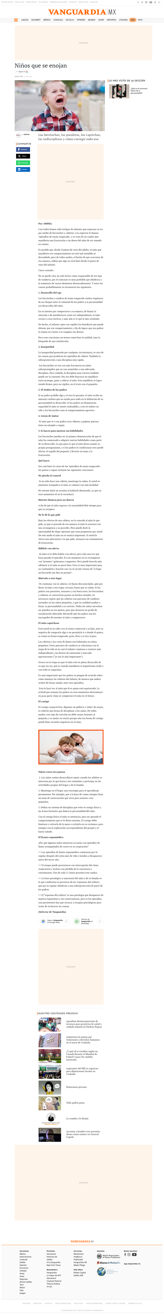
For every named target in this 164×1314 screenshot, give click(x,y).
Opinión (81, 20)
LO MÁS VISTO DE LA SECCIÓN (127, 80)
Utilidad (123, 20)
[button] (16, 20)
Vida (133, 20)
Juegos (25, 20)
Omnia (27, 134)
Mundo (91, 20)
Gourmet (35, 20)
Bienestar (19, 76)
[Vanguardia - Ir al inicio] (82, 11)
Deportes (111, 20)
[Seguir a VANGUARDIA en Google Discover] (22, 72)
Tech (140, 20)
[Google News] (54, 921)
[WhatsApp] (88, 921)
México (46, 20)
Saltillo (70, 20)
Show (101, 20)
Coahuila (58, 20)
